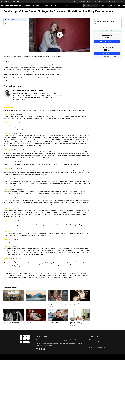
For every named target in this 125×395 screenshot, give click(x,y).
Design (45, 5)
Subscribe (109, 5)
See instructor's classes (19, 102)
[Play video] (59, 35)
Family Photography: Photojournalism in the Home (78, 323)
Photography (29, 5)
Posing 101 (29, 322)
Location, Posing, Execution (11, 322)
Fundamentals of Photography (11, 303)
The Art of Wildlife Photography (34, 303)
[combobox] (91, 5)
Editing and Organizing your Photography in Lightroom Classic (57, 303)
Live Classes (117, 5)
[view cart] (105, 1)
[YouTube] (37, 349)
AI (51, 5)
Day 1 (6, 23)
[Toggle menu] (124, 5)
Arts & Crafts (68, 5)
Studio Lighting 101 (75, 303)
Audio (78, 5)
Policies (62, 358)
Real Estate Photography (55, 322)
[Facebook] (40, 349)
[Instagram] (44, 349)
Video (38, 5)
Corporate (101, 5)
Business (58, 5)
